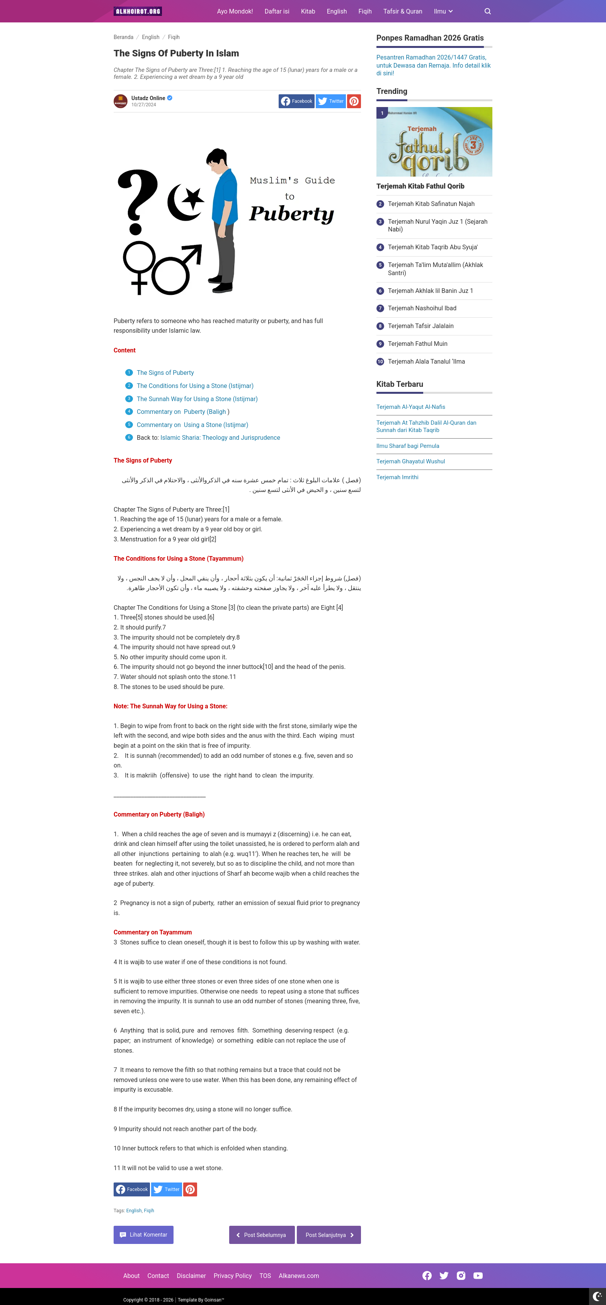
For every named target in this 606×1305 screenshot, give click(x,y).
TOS (265, 1275)
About (131, 1275)
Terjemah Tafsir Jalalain (421, 326)
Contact (158, 1275)
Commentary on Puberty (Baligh (181, 411)
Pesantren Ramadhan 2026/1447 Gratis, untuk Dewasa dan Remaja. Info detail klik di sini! (433, 65)
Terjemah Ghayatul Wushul (410, 461)
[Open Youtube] (478, 1275)
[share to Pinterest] (354, 101)
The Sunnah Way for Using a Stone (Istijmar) (197, 399)
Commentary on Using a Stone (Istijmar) (193, 425)
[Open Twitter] (444, 1275)
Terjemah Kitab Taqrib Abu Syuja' (433, 247)
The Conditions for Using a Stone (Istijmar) (195, 386)
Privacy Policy (233, 1275)
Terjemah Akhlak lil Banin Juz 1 (430, 290)
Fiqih (365, 11)
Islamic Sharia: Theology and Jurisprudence (220, 437)
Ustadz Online (151, 98)
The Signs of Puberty (165, 372)
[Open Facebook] (427, 1275)
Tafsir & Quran (402, 11)
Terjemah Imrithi (397, 477)
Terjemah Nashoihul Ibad (422, 308)
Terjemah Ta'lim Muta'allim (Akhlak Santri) (435, 269)
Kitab (308, 11)
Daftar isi (277, 11)
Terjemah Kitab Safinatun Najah (431, 204)
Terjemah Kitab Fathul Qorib (420, 186)
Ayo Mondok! (235, 11)
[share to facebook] (297, 101)
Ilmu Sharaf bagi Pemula (407, 445)
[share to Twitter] (331, 101)
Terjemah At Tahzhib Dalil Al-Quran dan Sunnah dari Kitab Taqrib (426, 426)
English (337, 11)
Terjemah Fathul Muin (418, 343)
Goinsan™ (214, 1300)
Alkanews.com (299, 1275)
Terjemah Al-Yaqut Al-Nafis (410, 406)
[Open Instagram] (461, 1275)
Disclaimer (191, 1275)
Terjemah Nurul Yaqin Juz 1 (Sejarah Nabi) (438, 225)
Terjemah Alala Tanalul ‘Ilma (426, 361)
